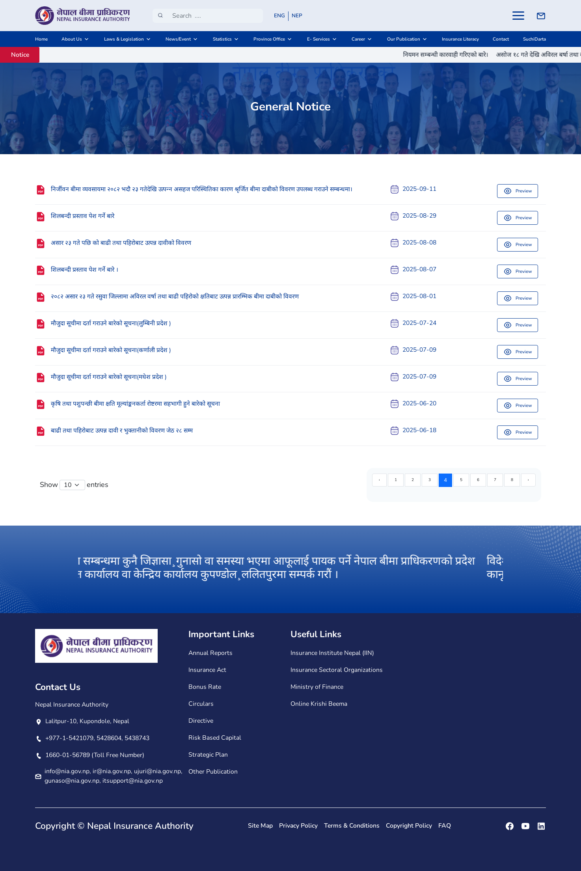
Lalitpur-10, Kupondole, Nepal (87, 721)
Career (358, 39)
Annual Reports (210, 653)
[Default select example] (72, 485)
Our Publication (403, 39)
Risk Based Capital (214, 737)
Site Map (260, 825)
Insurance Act (207, 670)
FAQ (444, 825)
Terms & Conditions (352, 825)
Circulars (201, 703)
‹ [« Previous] (379, 480)
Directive (200, 720)
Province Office (269, 39)
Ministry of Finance (316, 687)
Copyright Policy (409, 825)
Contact (501, 39)
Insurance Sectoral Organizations (336, 670)
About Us (71, 39)
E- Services (318, 39)
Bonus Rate (204, 687)
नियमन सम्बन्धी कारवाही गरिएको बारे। (454, 54)
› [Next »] (528, 480)
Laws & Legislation (124, 39)
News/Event (178, 39)
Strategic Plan (208, 754)
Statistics (222, 39)
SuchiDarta (534, 39)
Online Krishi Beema (318, 703)
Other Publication (213, 771)
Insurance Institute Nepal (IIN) (332, 653)
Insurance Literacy (460, 39)
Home (41, 39)
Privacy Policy (298, 825)
